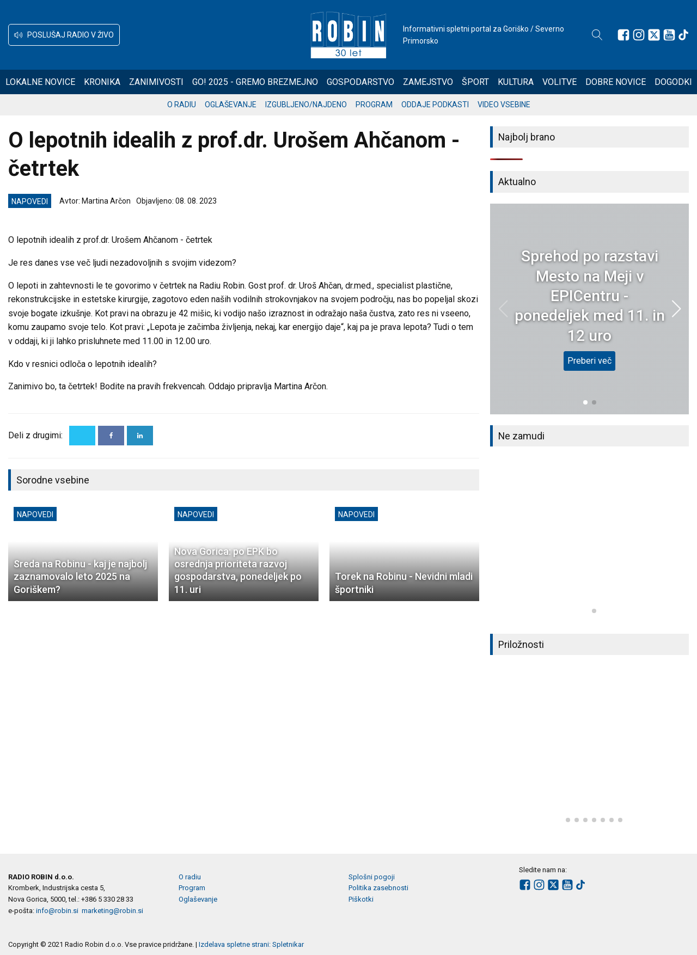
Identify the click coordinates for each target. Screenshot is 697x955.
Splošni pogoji (371, 877)
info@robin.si (57, 911)
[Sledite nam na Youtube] (669, 34)
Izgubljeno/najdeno (306, 104)
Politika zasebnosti (378, 888)
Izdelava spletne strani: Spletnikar (251, 944)
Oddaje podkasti (435, 104)
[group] (589, 540)
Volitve (559, 82)
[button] (64, 35)
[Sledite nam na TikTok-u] (683, 34)
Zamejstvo (428, 82)
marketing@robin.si (112, 911)
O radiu (181, 104)
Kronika (102, 82)
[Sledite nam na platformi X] (654, 34)
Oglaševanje (230, 104)
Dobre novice (615, 82)
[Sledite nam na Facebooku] (623, 34)
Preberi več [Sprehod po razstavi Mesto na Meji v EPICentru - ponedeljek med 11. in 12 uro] (589, 361)
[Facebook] (111, 435)
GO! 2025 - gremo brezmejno (255, 82)
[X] (82, 435)
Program (374, 104)
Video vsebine (504, 104)
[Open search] (597, 35)
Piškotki (361, 899)
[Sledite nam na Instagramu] (638, 34)
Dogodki (673, 82)
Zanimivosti (156, 82)
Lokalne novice (40, 82)
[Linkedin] (140, 435)
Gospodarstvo (360, 82)
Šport (475, 82)
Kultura (516, 82)
